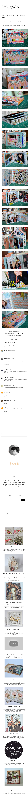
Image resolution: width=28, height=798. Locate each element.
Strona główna (14, 433)
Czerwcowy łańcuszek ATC (14, 602)
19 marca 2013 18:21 (11, 350)
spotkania (19, 335)
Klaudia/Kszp (6, 400)
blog (3, 15)
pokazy (23, 484)
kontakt (22, 15)
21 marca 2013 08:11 (8, 392)
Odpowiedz (6, 346)
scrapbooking (16, 335)
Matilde (5, 377)
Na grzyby (14, 679)
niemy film (5, 350)
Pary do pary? (14, 733)
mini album (11, 335)
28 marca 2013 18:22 (12, 400)
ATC (4, 480)
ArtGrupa (9, 480)
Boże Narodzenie (15, 480)
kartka (5, 484)
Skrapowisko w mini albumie (14, 22)
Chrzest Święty (22, 480)
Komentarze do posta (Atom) (16, 439)
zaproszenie (22, 485)
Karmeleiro (6, 385)
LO (11, 482)
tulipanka (5, 358)
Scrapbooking (10, 15)
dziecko (23, 482)
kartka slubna (11, 484)
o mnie (3, 17)
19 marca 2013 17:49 (11, 342)
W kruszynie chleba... (14, 629)
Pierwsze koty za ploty (14, 788)
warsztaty (17, 485)
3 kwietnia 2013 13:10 (10, 407)
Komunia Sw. (6, 482)
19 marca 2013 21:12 (13, 369)
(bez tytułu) (14, 546)
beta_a (5, 407)
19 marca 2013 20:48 (10, 358)
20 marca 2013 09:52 (11, 385)
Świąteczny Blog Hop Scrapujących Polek (14, 574)
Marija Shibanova (7, 369)
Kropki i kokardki (14, 706)
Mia (4, 392)
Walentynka (15, 482)
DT (17, 15)
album (19, 482)
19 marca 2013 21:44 (10, 377)
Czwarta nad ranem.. (14, 652)
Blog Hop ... (14, 760)
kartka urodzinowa (18, 484)
